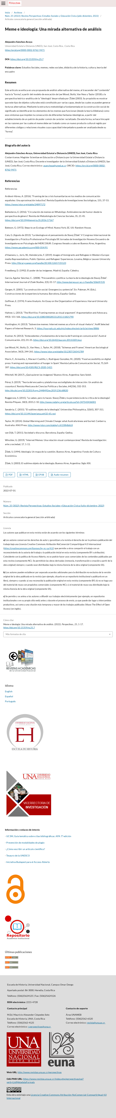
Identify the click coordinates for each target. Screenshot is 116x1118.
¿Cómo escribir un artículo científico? (25, 849)
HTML (25, 474)
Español (9, 696)
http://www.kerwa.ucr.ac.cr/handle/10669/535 (81, 282)
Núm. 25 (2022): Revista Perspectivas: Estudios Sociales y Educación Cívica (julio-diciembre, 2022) (52, 16)
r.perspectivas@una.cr (39, 1026)
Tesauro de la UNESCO (18, 855)
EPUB (41, 474)
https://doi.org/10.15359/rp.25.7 (26, 59)
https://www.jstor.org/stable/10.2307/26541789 (59, 351)
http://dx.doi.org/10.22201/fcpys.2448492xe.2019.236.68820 (36, 390)
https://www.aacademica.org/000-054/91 (26, 247)
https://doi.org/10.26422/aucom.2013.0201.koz (57, 340)
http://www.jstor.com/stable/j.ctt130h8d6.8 (50, 425)
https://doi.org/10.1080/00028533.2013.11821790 (47, 316)
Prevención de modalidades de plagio (25, 842)
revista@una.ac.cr (96, 1022)
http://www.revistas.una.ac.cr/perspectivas (40, 1072)
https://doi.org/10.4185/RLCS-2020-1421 (31, 367)
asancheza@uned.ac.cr (54, 165)
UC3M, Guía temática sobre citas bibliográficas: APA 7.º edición (38, 836)
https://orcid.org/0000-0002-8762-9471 (25, 50)
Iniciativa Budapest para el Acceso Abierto (28, 862)
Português (10, 701)
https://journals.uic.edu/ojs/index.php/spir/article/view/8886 (68, 328)
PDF (10, 474)
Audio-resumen (60, 474)
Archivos (18, 12)
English (8, 691)
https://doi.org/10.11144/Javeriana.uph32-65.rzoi (30, 413)
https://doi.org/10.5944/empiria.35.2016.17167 (29, 220)
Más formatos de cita (16, 634)
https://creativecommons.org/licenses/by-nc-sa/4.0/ (29, 548)
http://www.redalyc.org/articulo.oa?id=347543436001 (68, 402)
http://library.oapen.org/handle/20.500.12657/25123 (39, 263)
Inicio (7, 12)
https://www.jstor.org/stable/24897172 (25, 204)
